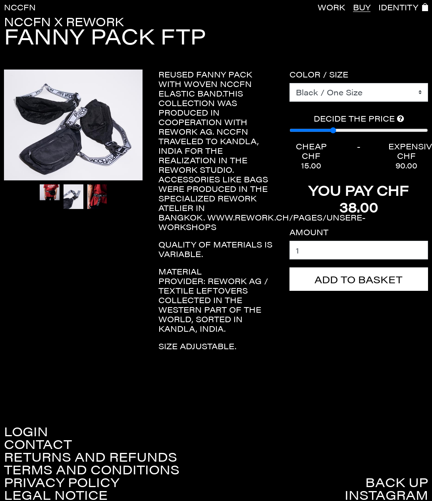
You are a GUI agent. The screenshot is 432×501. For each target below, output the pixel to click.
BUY (361, 7)
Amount (308, 232)
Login (26, 431)
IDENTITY (398, 7)
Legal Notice (56, 494)
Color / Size (318, 74)
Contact (38, 443)
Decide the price (359, 118)
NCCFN (20, 7)
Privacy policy (61, 482)
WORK (331, 7)
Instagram (386, 494)
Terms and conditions (91, 469)
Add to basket (358, 279)
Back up (396, 482)
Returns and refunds (90, 456)
